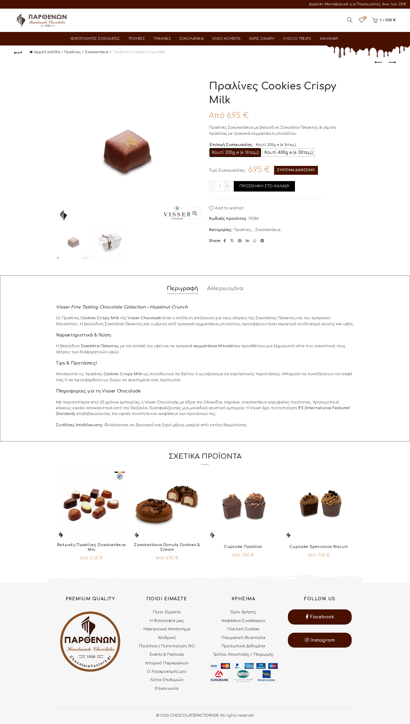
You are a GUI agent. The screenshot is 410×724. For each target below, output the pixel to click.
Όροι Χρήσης (243, 612)
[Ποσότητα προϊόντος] (219, 186)
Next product (392, 62)
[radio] (235, 152)
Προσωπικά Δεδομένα (243, 646)
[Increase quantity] (227, 186)
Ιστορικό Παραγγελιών (167, 663)
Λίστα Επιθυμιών (166, 680)
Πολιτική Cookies (243, 629)
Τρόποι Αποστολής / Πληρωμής (243, 654)
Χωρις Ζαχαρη (261, 39)
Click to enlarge (195, 213)
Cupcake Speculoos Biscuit (318, 547)
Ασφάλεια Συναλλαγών (243, 621)
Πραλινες (162, 39)
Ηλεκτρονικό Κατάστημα (166, 629)
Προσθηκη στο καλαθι (264, 186)
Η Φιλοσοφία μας (167, 621)
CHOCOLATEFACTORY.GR (194, 715)
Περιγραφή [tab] (182, 288)
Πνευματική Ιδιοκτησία (243, 638)
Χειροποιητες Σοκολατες (95, 39)
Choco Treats (297, 39)
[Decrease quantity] (211, 186)
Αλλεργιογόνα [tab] (225, 288)
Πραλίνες (72, 52)
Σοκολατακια (191, 39)
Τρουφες (136, 39)
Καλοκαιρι (329, 39)
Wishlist (364, 18)
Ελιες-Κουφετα (227, 39)
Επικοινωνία (167, 689)
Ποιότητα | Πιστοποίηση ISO (167, 646)
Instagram (320, 640)
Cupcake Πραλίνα (243, 547)
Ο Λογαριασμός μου (166, 672)
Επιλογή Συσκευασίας (230, 145)
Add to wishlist (229, 208)
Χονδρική (167, 638)
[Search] (350, 20)
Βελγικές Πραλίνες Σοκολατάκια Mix (91, 547)
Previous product (379, 62)
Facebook (319, 616)
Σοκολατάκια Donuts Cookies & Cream (167, 547)
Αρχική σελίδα (47, 52)
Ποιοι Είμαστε (167, 612)
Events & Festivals (167, 654)
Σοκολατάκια (96, 52)
